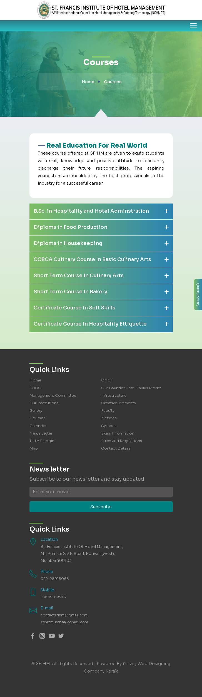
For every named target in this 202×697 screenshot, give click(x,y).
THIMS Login (42, 440)
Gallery (36, 410)
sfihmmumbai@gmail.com (66, 621)
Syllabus (109, 425)
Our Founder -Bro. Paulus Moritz (131, 387)
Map (33, 448)
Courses (37, 417)
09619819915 (53, 596)
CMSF (107, 380)
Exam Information (118, 433)
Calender (38, 425)
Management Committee (53, 395)
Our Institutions (44, 402)
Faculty (108, 410)
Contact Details (116, 448)
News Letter (41, 433)
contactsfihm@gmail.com (66, 614)
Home (88, 81)
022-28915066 (55, 578)
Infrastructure (114, 395)
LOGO (35, 387)
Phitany (130, 663)
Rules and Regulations (122, 440)
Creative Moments (119, 402)
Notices (109, 417)
